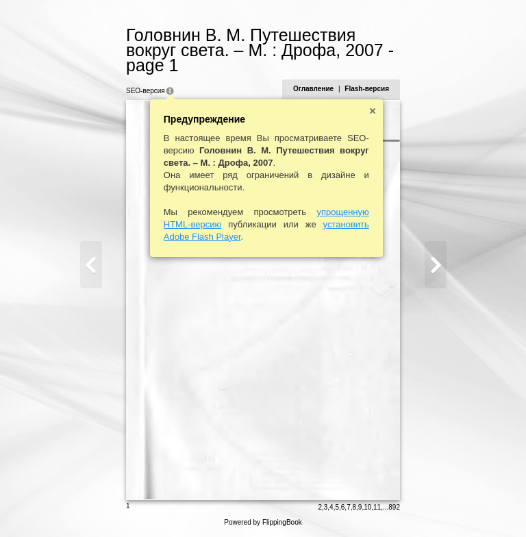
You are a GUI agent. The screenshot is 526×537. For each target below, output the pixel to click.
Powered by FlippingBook (262, 522)
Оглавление (313, 88)
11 (377, 507)
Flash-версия (367, 88)
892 (394, 507)
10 (367, 507)
